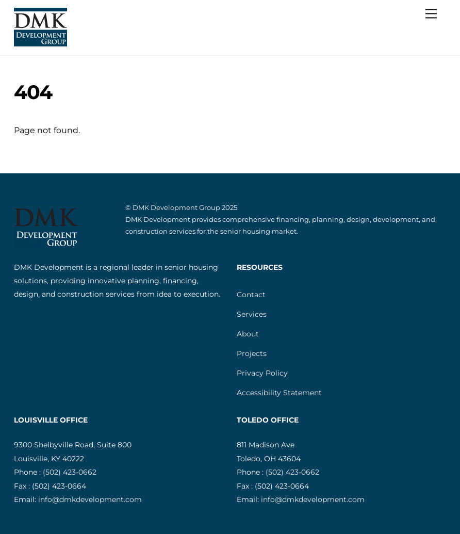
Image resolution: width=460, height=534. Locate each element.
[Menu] (431, 14)
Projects (252, 353)
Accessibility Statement (279, 392)
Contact (251, 294)
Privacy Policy (262, 373)
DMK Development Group (176, 207)
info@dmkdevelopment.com (90, 499)
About (248, 333)
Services (252, 314)
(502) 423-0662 (69, 472)
